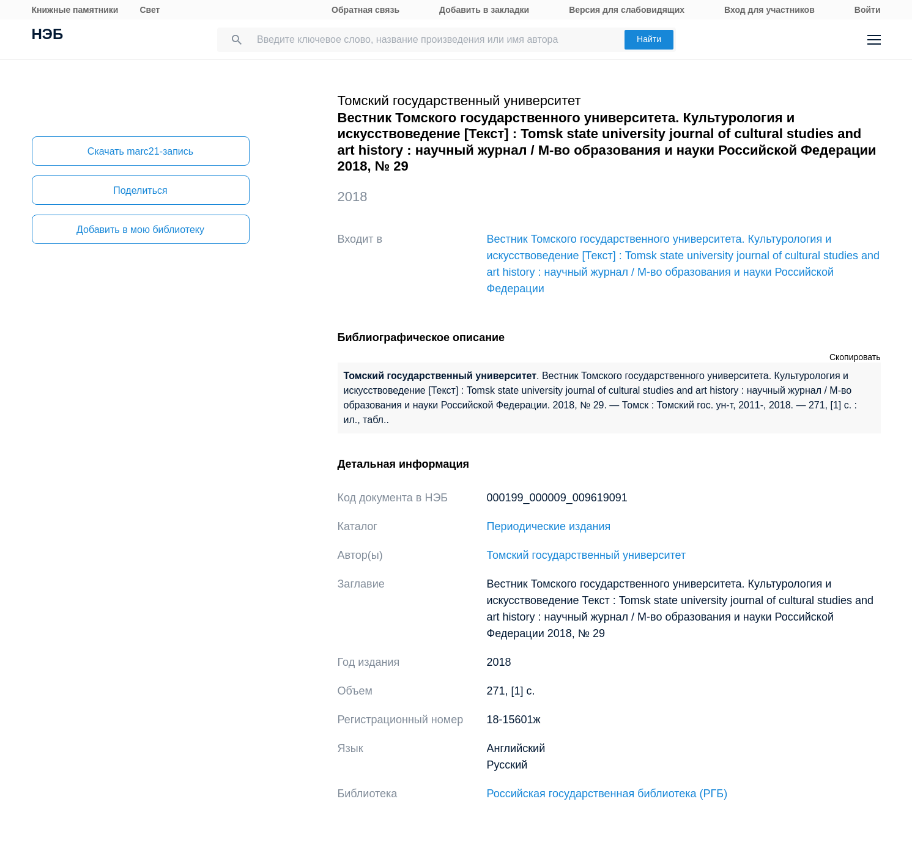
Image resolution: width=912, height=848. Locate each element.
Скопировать (855, 357)
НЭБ (48, 35)
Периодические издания (549, 526)
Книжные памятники (75, 10)
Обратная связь (365, 10)
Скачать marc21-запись (140, 151)
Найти (649, 39)
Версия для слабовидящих (626, 10)
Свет (149, 10)
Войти (868, 10)
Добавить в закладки (484, 10)
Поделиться (140, 190)
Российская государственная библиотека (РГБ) (607, 793)
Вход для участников (769, 10)
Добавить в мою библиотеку (140, 229)
